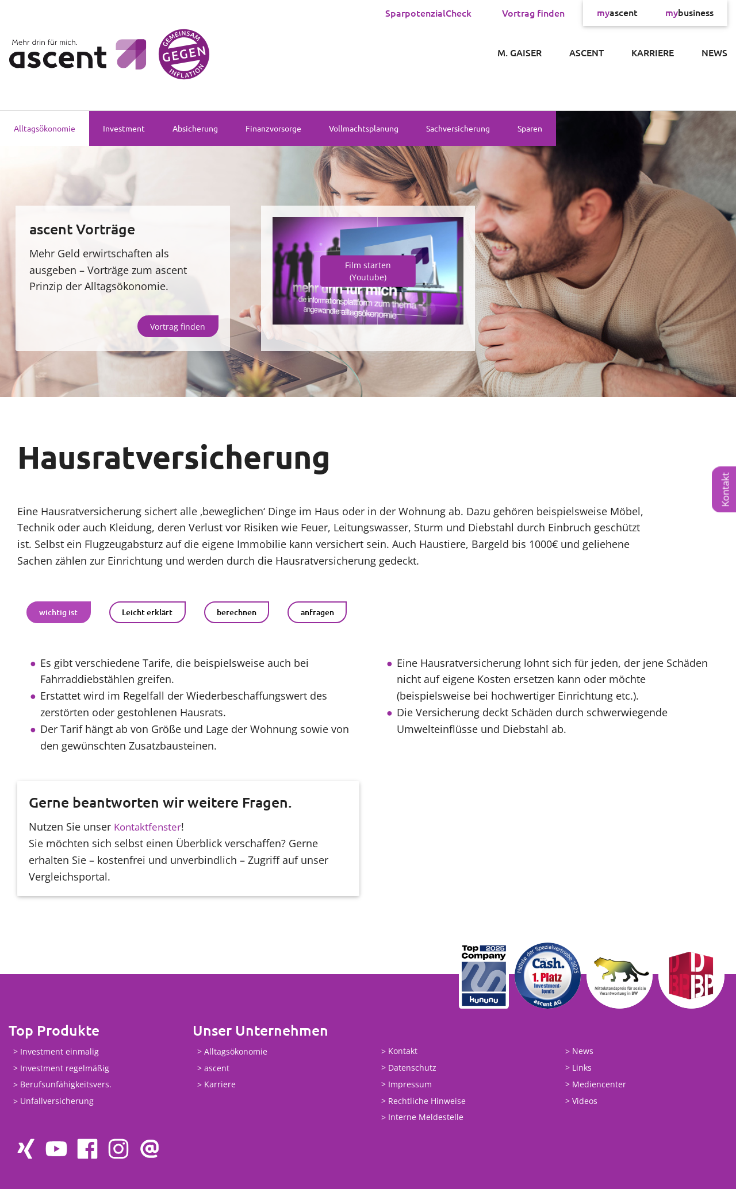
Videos (584, 1100)
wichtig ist (58, 612)
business (689, 12)
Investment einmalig (59, 1051)
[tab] (58, 612)
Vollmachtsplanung (363, 128)
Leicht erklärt (147, 612)
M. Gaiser (519, 52)
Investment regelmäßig (64, 1068)
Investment (124, 128)
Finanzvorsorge (273, 128)
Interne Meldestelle (425, 1117)
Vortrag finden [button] (177, 326)
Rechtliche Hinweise (427, 1100)
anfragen (317, 612)
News (714, 52)
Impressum (410, 1084)
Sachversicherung (458, 128)
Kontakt (725, 489)
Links (582, 1067)
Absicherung (195, 128)
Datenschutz (412, 1067)
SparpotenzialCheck (428, 12)
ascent (617, 12)
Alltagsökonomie (44, 128)
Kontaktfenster (149, 826)
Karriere (652, 52)
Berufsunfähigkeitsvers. (66, 1084)
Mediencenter (599, 1084)
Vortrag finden (533, 12)
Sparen (530, 128)
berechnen (236, 612)
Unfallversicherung (57, 1100)
